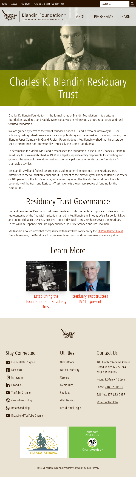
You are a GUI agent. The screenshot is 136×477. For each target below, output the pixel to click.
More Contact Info (107, 402)
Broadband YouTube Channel (25, 415)
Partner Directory (69, 370)
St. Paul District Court (110, 231)
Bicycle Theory (93, 468)
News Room (67, 362)
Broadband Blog (18, 408)
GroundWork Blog (19, 400)
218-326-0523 (114, 387)
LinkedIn (13, 385)
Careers (64, 377)
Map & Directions (107, 372)
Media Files (66, 385)
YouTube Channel (18, 393)
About (82, 16)
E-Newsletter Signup (20, 362)
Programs (103, 16)
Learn (125, 16)
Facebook (14, 370)
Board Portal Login (70, 408)
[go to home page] (34, 16)
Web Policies (67, 400)
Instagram (14, 377)
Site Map (65, 393)
